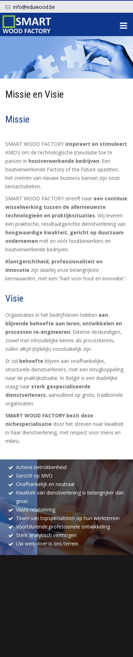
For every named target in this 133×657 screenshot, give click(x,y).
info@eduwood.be (34, 7)
